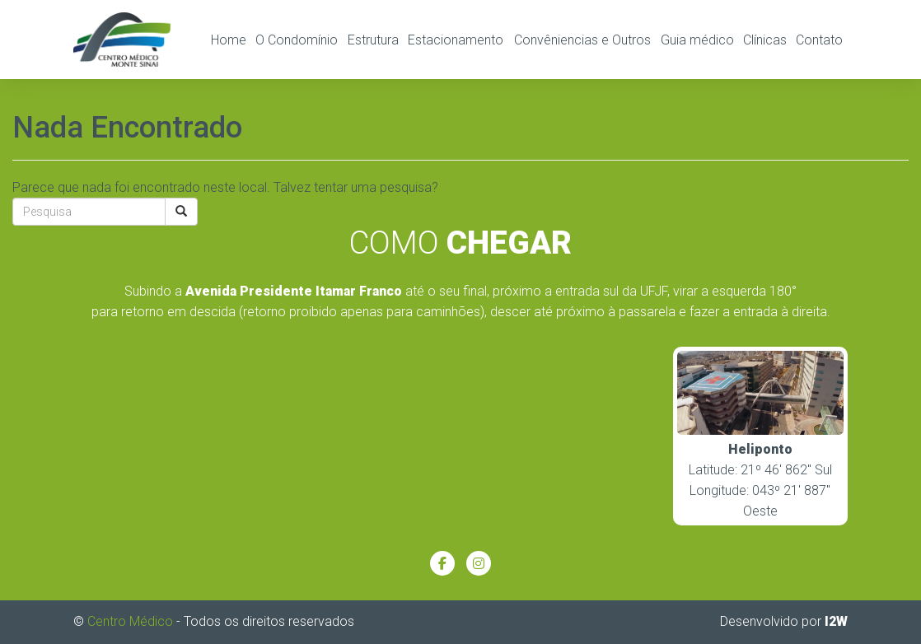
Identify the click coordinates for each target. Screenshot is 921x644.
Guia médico (697, 40)
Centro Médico (130, 621)
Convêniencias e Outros (582, 40)
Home (228, 40)
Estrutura (373, 40)
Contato (819, 40)
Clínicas (765, 40)
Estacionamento (455, 40)
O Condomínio (296, 40)
